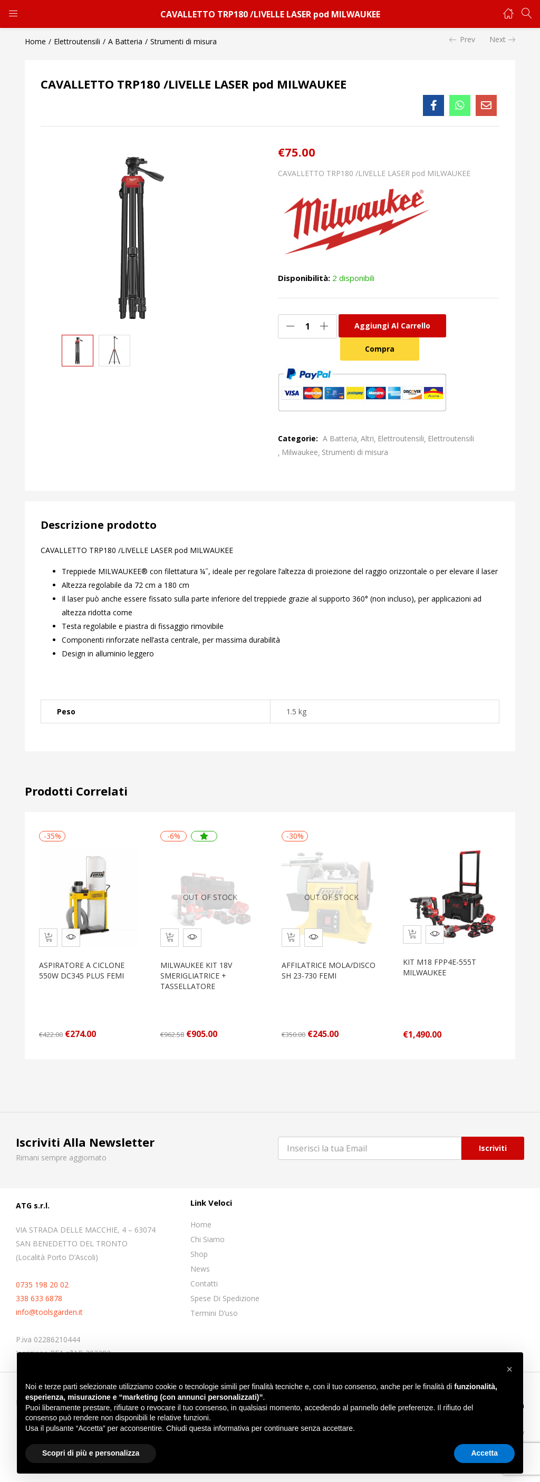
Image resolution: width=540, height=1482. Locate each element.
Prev (462, 39)
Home (35, 41)
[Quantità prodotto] (307, 326)
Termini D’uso (214, 1308)
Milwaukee (300, 452)
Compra (379, 349)
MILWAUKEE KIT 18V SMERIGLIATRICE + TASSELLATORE (199, 970)
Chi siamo (207, 1234)
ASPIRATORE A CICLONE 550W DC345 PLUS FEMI (84, 965)
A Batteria (125, 41)
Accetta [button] (484, 1453)
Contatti (204, 1278)
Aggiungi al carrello (392, 326)
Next (502, 39)
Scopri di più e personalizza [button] (90, 1453)
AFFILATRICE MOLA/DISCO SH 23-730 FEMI (331, 965)
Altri (367, 438)
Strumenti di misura (183, 41)
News (200, 1263)
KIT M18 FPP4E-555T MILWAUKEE (442, 962)
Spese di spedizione (224, 1293)
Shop (199, 1249)
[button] (509, 1369)
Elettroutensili (77, 41)
